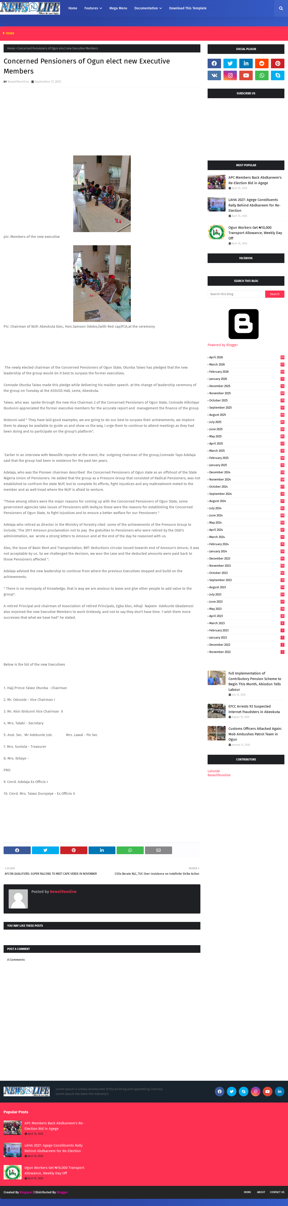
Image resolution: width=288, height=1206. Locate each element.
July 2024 (246, 508)
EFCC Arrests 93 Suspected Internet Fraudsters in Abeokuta (254, 709)
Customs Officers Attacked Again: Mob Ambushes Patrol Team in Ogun (255, 734)
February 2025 (246, 458)
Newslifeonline (18, 81)
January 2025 (246, 465)
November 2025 (246, 393)
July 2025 (246, 422)
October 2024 (246, 486)
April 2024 (246, 530)
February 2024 (246, 544)
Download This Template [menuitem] (188, 8)
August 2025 (246, 415)
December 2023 (246, 558)
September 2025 (246, 407)
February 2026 (246, 371)
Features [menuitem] (91, 8)
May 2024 (246, 522)
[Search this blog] (236, 294)
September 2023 (246, 580)
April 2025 (246, 443)
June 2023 (246, 601)
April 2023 (246, 616)
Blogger (62, 1192)
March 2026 (246, 364)
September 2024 (246, 494)
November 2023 (246, 565)
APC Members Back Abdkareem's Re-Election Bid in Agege (255, 180)
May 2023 (246, 609)
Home (11, 48)
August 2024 (246, 501)
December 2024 (246, 472)
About (261, 1192)
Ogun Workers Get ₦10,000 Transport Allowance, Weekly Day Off (255, 232)
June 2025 (246, 429)
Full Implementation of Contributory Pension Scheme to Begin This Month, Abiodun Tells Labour (254, 681)
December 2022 (246, 644)
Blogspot (26, 1192)
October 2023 (246, 573)
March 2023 (246, 623)
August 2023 (246, 587)
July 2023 (246, 594)
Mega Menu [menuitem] (118, 8)
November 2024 (246, 479)
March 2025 (246, 450)
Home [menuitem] (72, 8)
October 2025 (246, 400)
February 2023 (246, 630)
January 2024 (246, 551)
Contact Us (277, 1192)
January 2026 (246, 379)
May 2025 (246, 436)
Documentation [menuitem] (146, 8)
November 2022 (246, 652)
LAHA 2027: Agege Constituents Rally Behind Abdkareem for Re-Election (254, 205)
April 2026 (246, 357)
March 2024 (246, 537)
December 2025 (246, 386)
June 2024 (246, 515)
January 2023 (246, 637)
